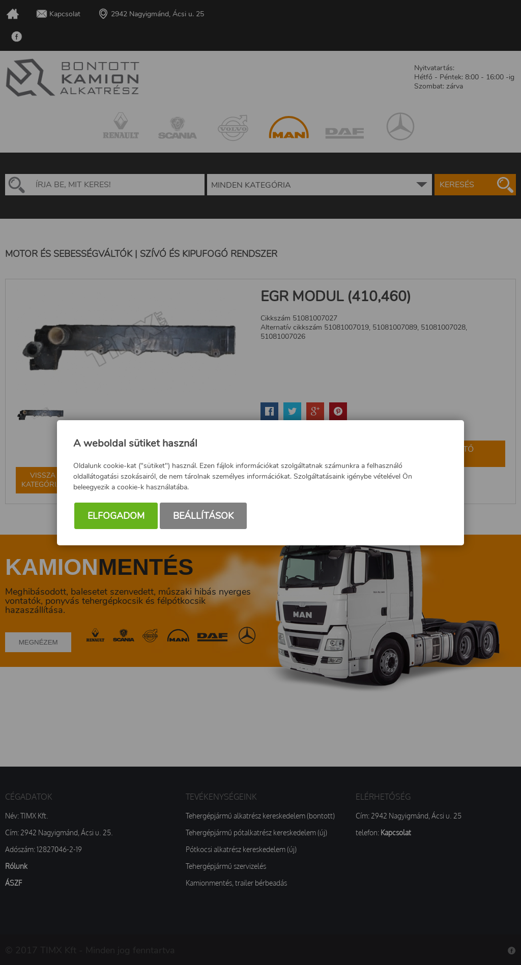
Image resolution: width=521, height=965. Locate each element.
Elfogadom (116, 516)
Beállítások (203, 516)
